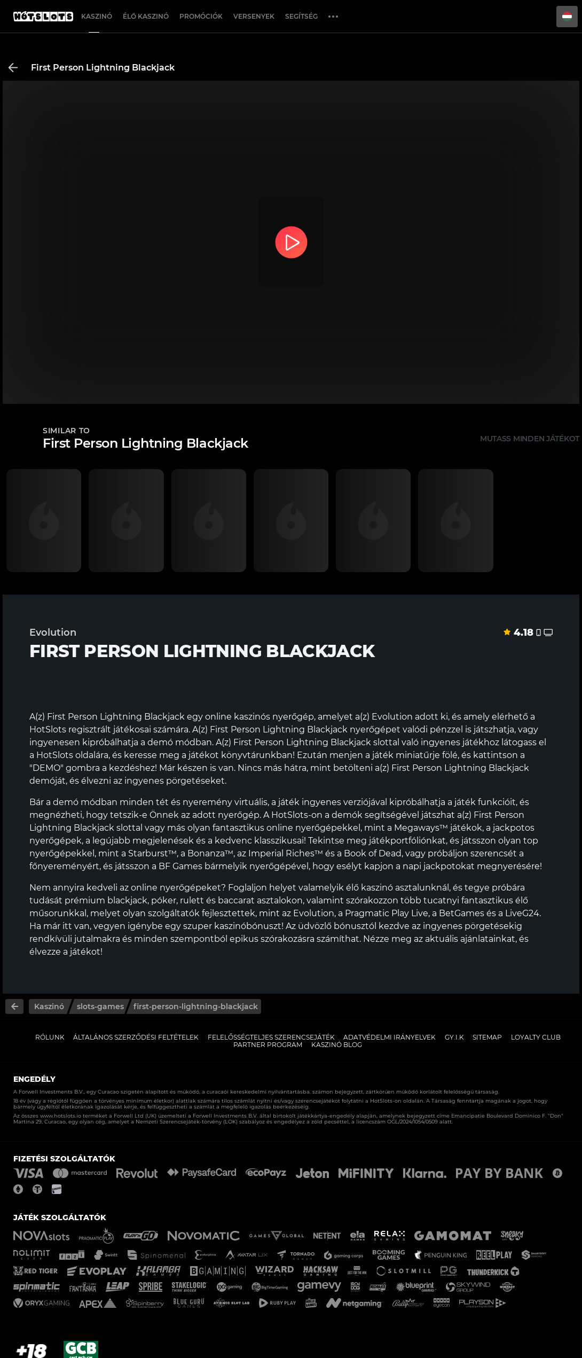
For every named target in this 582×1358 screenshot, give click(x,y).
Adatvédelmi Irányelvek (389, 1037)
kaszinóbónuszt (247, 926)
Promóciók (201, 16)
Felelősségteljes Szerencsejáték (271, 1037)
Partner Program (267, 1045)
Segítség (301, 16)
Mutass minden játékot (529, 438)
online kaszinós (237, 717)
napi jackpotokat (439, 866)
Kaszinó (96, 16)
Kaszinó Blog (336, 1045)
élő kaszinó (369, 888)
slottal (129, 828)
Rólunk (50, 1037)
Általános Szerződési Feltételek (136, 1037)
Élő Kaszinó (146, 16)
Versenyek (253, 16)
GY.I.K (454, 1037)
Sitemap (487, 1037)
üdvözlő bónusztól (337, 926)
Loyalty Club (536, 1037)
